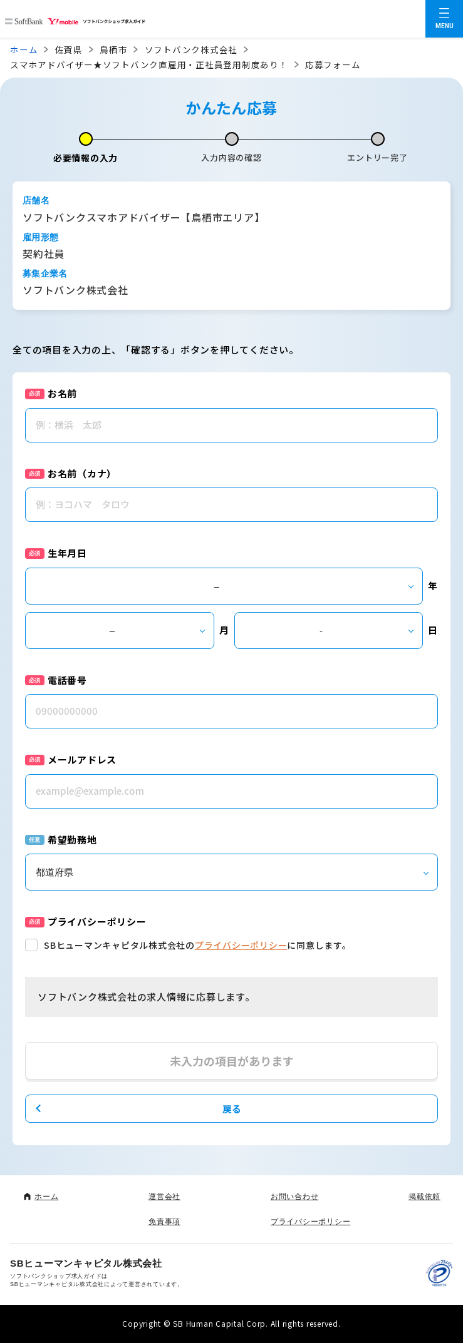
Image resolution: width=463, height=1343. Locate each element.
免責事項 (164, 1221)
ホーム (24, 49)
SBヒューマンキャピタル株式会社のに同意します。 (197, 945)
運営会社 (164, 1196)
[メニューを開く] (444, 19)
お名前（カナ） (82, 473)
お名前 (62, 393)
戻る (231, 1108)
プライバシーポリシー (241, 945)
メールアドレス (82, 759)
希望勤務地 (72, 839)
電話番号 (67, 680)
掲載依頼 (424, 1196)
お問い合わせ (295, 1196)
